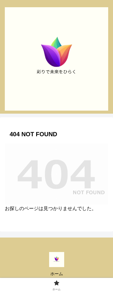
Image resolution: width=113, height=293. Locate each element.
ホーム (56, 273)
